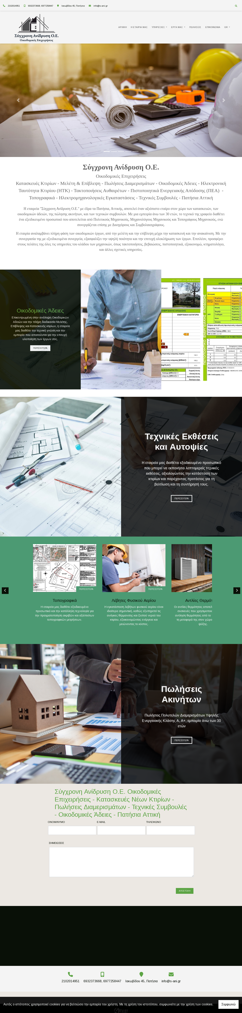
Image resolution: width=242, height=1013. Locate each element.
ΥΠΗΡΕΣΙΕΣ (158, 27)
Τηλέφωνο (153, 826)
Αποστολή (184, 891)
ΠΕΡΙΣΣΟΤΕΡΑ (40, 348)
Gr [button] (226, 27)
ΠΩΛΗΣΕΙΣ (195, 27)
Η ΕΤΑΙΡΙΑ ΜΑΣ (139, 27)
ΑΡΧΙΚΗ (122, 27)
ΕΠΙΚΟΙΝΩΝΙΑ (212, 27)
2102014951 (14, 6)
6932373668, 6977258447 (40, 6)
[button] (18, 100)
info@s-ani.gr (101, 6)
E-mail (101, 826)
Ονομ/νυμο (56, 826)
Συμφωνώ (228, 1004)
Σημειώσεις (56, 847)
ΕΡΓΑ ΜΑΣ (177, 27)
